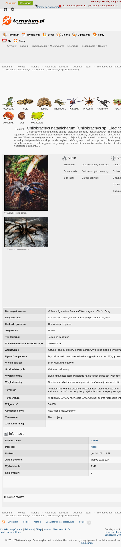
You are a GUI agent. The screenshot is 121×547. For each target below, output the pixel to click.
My (6, 40)
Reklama (29, 529)
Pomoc (82, 522)
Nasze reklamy (13, 532)
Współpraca (16, 529)
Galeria (66, 34)
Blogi (51, 34)
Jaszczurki (110, 534)
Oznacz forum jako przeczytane (60, 522)
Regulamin (87, 543)
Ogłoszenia (84, 34)
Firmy (22, 41)
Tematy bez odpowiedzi (49, 7)
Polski (25, 522)
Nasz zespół (59, 529)
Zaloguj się (10, 3)
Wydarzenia (33, 34)
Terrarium (13, 34)
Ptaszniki (109, 532)
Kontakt (37, 522)
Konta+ (47, 529)
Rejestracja (25, 3)
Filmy (101, 34)
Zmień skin (13, 522)
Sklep (39, 529)
